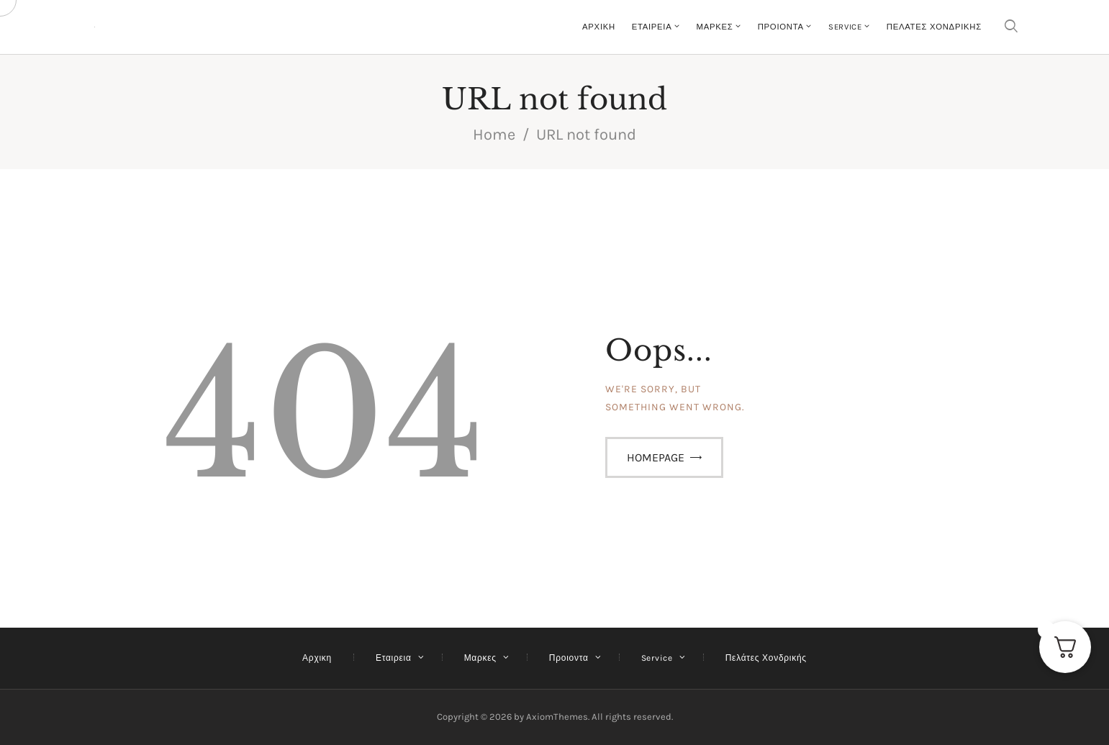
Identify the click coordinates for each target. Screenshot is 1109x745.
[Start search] (1011, 27)
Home (494, 134)
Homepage (655, 457)
